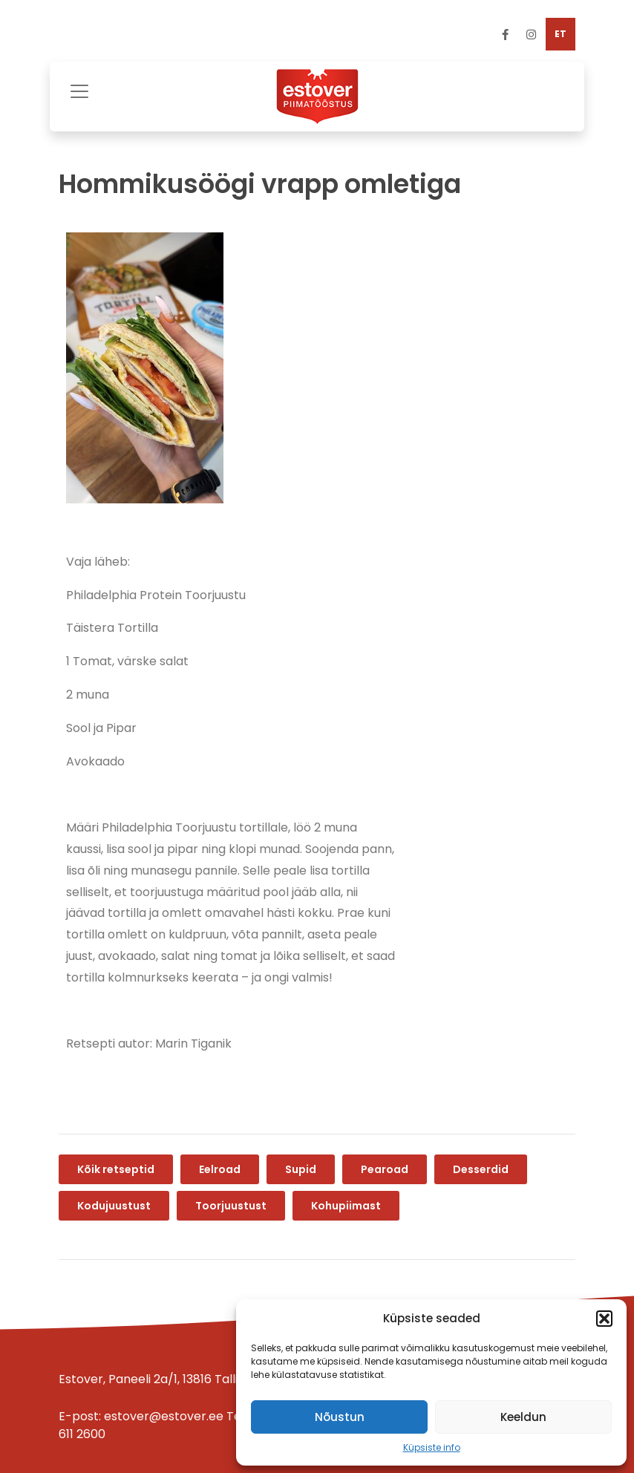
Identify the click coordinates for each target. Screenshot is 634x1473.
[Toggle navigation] (79, 89)
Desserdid (481, 1169)
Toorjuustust (231, 1205)
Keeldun (523, 1417)
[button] (604, 1318)
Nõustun (340, 1417)
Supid (300, 1169)
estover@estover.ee (163, 1416)
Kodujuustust (114, 1205)
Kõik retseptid (115, 1169)
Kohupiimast (346, 1205)
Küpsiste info (431, 1447)
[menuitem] (560, 34)
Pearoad (384, 1169)
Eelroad (220, 1169)
